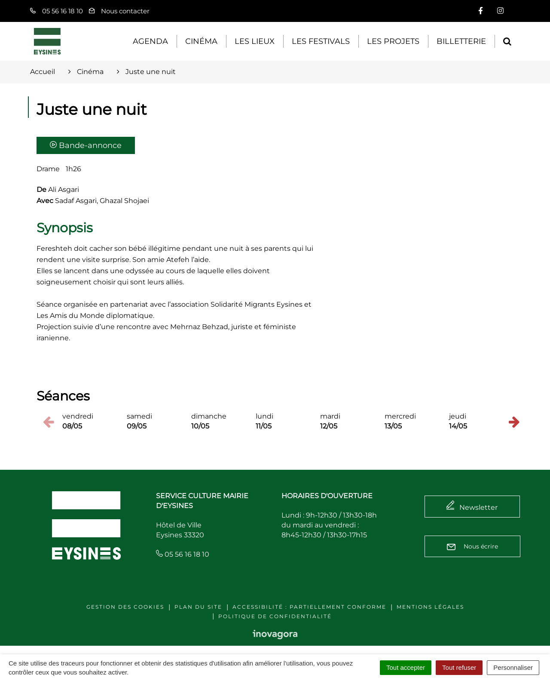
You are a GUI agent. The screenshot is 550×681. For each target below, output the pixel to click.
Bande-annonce (86, 145)
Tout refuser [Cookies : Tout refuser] (459, 667)
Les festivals (321, 41)
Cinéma (201, 41)
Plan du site (198, 607)
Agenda (150, 41)
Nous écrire (472, 546)
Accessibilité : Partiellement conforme (309, 607)
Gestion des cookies (125, 607)
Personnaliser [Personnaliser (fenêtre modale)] (513, 667)
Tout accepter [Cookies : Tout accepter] (405, 667)
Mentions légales (430, 607)
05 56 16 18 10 (182, 554)
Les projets (393, 41)
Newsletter (478, 507)
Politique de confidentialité (275, 616)
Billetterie (461, 41)
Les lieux (255, 41)
